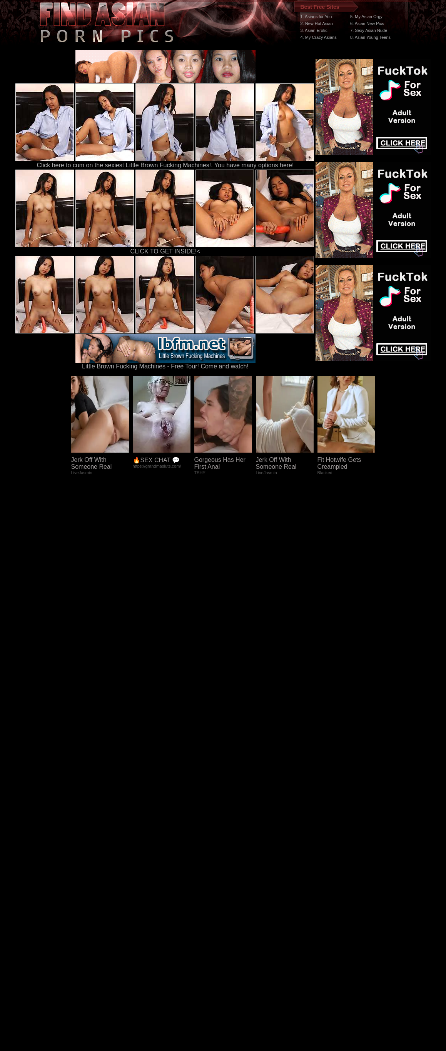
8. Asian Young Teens (370, 37)
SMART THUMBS (236, 906)
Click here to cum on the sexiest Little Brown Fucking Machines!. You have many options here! (165, 165)
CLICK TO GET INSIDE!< (165, 251)
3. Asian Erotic (314, 30)
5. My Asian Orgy (366, 16)
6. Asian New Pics (367, 23)
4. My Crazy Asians (319, 37)
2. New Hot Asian (317, 23)
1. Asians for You (316, 16)
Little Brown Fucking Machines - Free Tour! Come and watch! (165, 364)
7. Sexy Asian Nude (368, 30)
